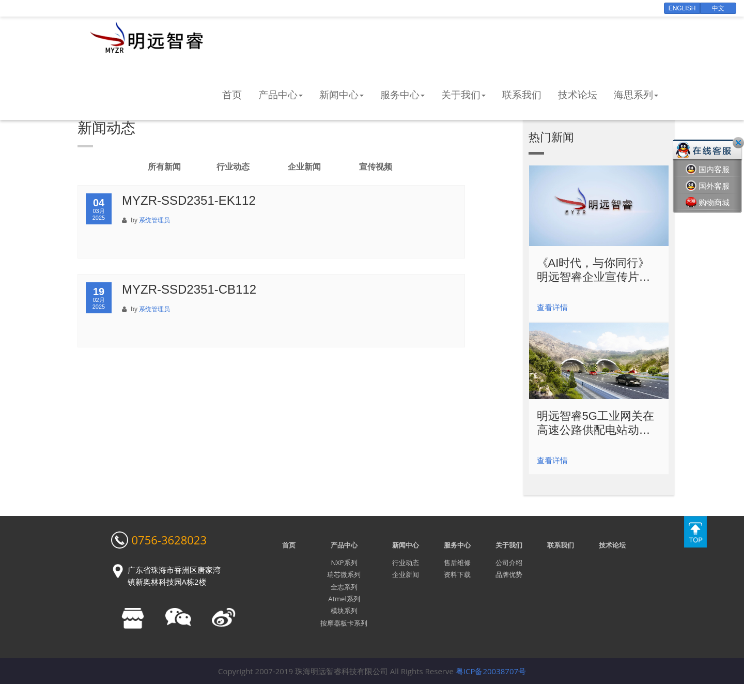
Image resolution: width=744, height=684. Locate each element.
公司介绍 (508, 562)
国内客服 (708, 169)
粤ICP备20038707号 (491, 671)
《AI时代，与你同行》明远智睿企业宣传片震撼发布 (593, 270)
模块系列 (344, 610)
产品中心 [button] (280, 94)
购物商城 (708, 202)
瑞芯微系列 (344, 574)
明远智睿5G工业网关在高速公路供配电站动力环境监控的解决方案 (595, 423)
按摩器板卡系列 (343, 623)
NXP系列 (344, 562)
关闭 (738, 142)
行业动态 (233, 166)
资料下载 (457, 574)
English (682, 8)
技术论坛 (577, 94)
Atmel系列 (344, 598)
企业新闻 (304, 166)
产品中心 (344, 545)
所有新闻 (164, 166)
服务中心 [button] (402, 94)
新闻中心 (405, 545)
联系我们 (521, 94)
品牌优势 (508, 574)
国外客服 (708, 185)
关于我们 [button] (463, 94)
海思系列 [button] (636, 94)
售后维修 (457, 562)
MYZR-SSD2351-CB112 (189, 289)
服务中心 (457, 545)
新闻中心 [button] (341, 94)
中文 (718, 8)
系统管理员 (154, 220)
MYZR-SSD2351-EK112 (189, 200)
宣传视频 (375, 166)
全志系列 (344, 586)
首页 (232, 94)
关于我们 (508, 545)
